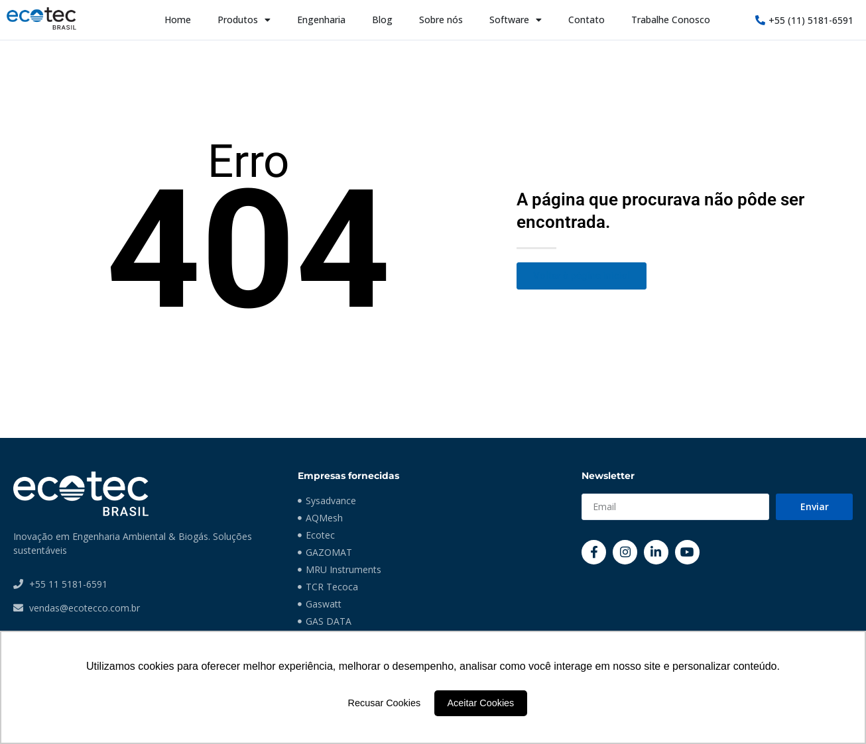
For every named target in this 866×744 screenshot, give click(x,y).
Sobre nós (441, 19)
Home (177, 19)
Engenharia (321, 19)
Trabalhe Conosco (670, 19)
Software (515, 20)
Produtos (244, 20)
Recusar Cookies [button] (384, 703)
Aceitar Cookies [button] (481, 703)
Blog (382, 19)
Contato (586, 19)
